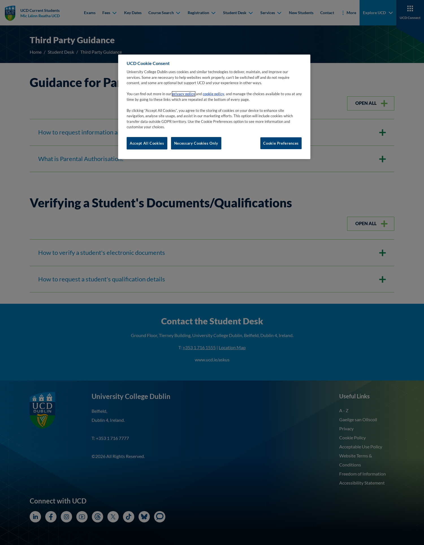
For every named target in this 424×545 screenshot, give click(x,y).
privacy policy (183, 94)
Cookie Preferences (281, 143)
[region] (214, 107)
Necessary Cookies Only (196, 143)
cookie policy (213, 94)
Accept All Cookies (147, 143)
